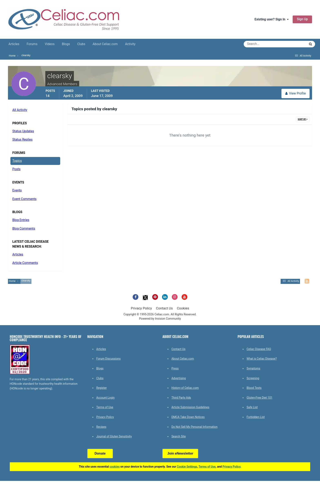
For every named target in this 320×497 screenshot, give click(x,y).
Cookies (183, 308)
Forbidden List (256, 417)
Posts (16, 169)
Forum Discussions (108, 358)
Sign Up (302, 19)
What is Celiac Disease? (262, 358)
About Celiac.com (105, 44)
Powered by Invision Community (160, 318)
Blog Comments (23, 228)
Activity (130, 44)
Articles (14, 44)
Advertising (178, 378)
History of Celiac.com (185, 387)
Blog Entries (20, 220)
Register (101, 387)
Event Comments (24, 199)
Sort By (303, 119)
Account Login (105, 397)
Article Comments (25, 263)
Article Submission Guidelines (190, 407)
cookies (115, 466)
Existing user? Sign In (271, 19)
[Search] (260, 44)
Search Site (178, 436)
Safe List (252, 407)
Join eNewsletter (180, 453)
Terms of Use (104, 407)
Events (17, 190)
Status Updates (23, 131)
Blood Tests (254, 387)
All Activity (19, 110)
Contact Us (164, 308)
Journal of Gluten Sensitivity (114, 436)
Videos (50, 44)
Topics (17, 161)
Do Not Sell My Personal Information (194, 426)
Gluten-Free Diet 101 (259, 397)
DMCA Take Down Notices (188, 417)
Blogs (66, 44)
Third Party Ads (181, 397)
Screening (253, 378)
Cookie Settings (187, 466)
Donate (100, 453)
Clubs (81, 44)
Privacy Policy (141, 308)
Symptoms (253, 368)
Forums (32, 44)
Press (175, 368)
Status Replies (22, 139)
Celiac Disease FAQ (259, 349)
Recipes (101, 426)
